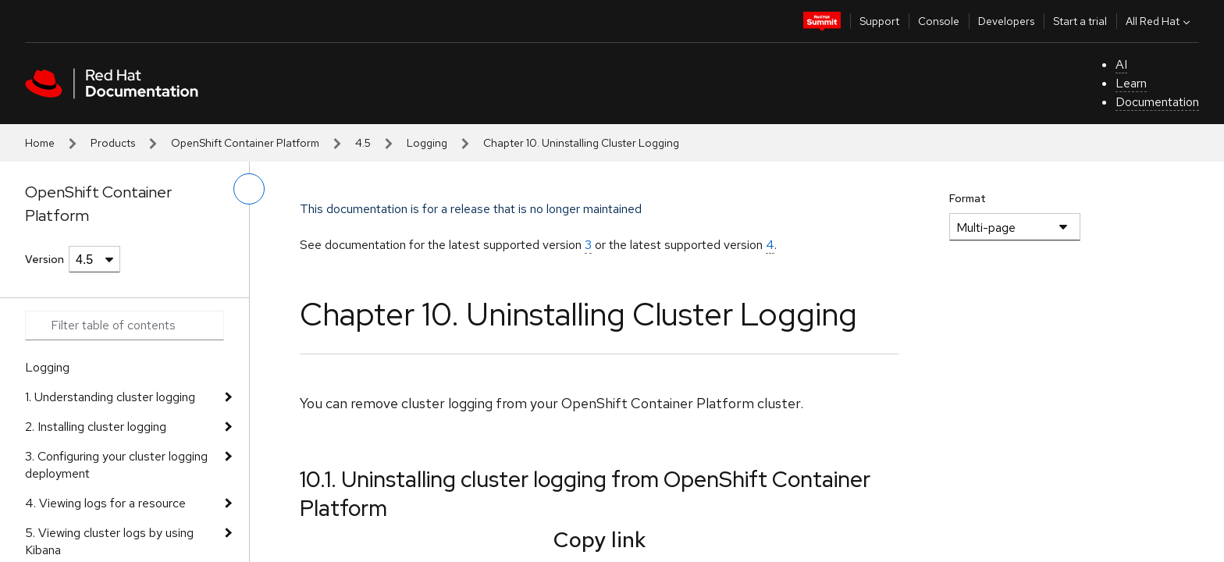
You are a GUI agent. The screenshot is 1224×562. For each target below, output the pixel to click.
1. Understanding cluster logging (110, 397)
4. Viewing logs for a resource (105, 503)
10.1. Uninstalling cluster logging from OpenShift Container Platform (585, 493)
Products (113, 143)
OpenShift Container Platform (245, 143)
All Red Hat (1160, 21)
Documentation (1157, 102)
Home (40, 143)
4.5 (363, 143)
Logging (427, 143)
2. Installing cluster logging (95, 426)
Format (967, 198)
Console (938, 21)
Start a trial (1080, 21)
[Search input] (124, 325)
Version (44, 259)
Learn (1131, 83)
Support (879, 21)
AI (1121, 64)
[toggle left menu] (249, 189)
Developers (1006, 21)
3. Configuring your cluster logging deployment (116, 465)
